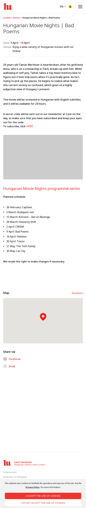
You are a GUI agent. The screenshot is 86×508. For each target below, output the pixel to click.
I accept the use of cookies (43, 496)
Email (9, 366)
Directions (77, 293)
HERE (29, 126)
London (7, 18)
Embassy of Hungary (15, 476)
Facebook (12, 359)
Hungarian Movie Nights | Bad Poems (41, 18)
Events (16, 18)
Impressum (10, 472)
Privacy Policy (33, 487)
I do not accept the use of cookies (43, 503)
